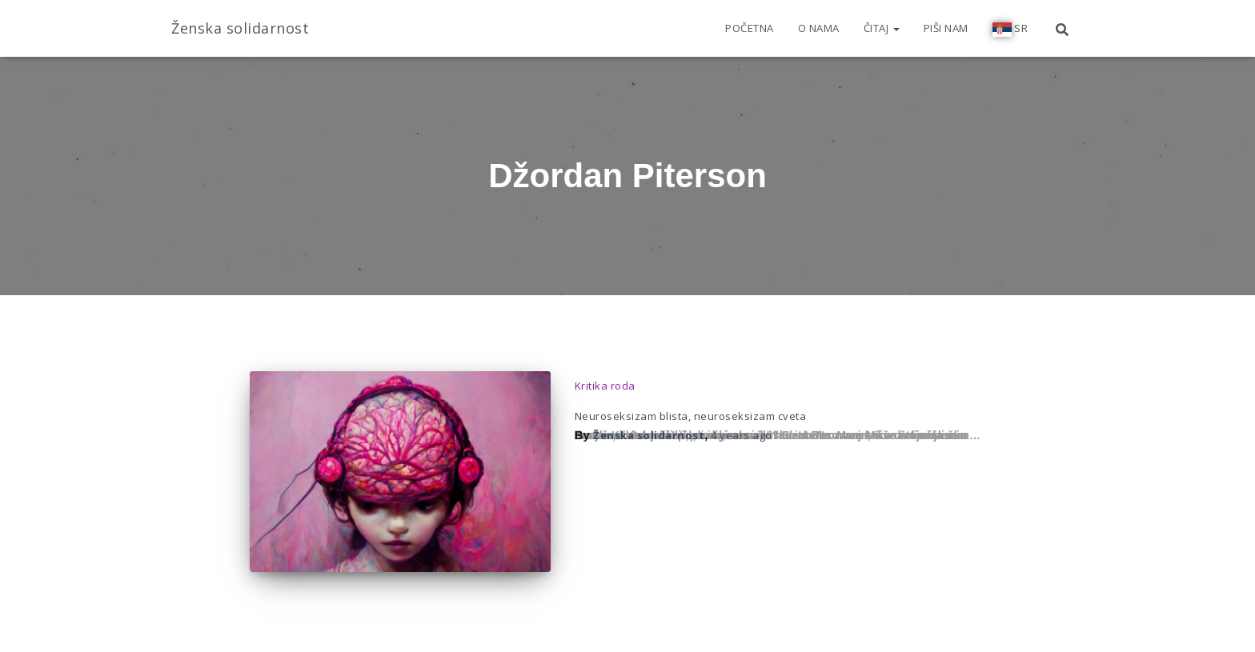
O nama (819, 28)
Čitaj (882, 28)
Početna (749, 28)
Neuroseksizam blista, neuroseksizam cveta (691, 416)
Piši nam (946, 28)
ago (741, 435)
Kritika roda (605, 385)
